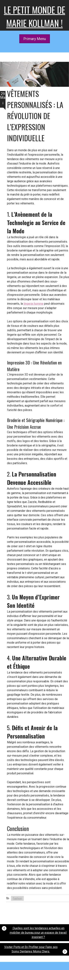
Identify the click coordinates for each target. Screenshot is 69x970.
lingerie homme (33, 303)
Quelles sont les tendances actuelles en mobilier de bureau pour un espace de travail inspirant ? (34, 932)
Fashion (17, 898)
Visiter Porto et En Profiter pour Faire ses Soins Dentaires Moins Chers (35, 949)
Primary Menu (34, 39)
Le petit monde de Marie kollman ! (34, 16)
